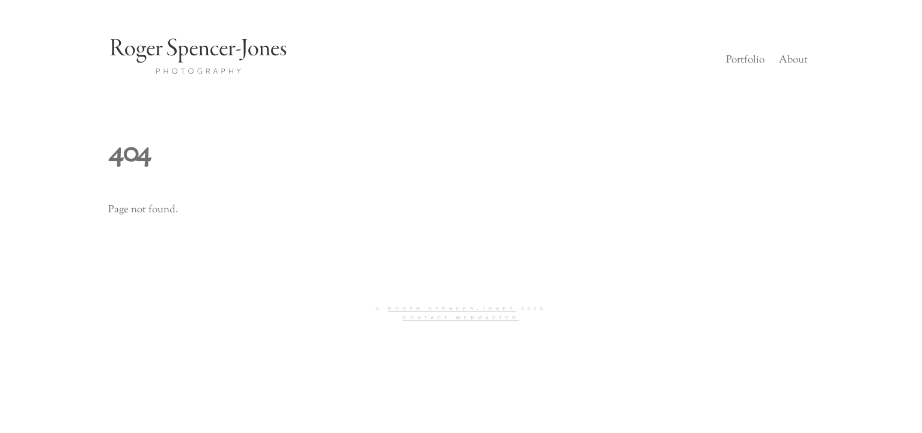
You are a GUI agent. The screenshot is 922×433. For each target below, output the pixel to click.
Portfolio (745, 60)
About (793, 60)
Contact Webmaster (461, 318)
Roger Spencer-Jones (452, 309)
